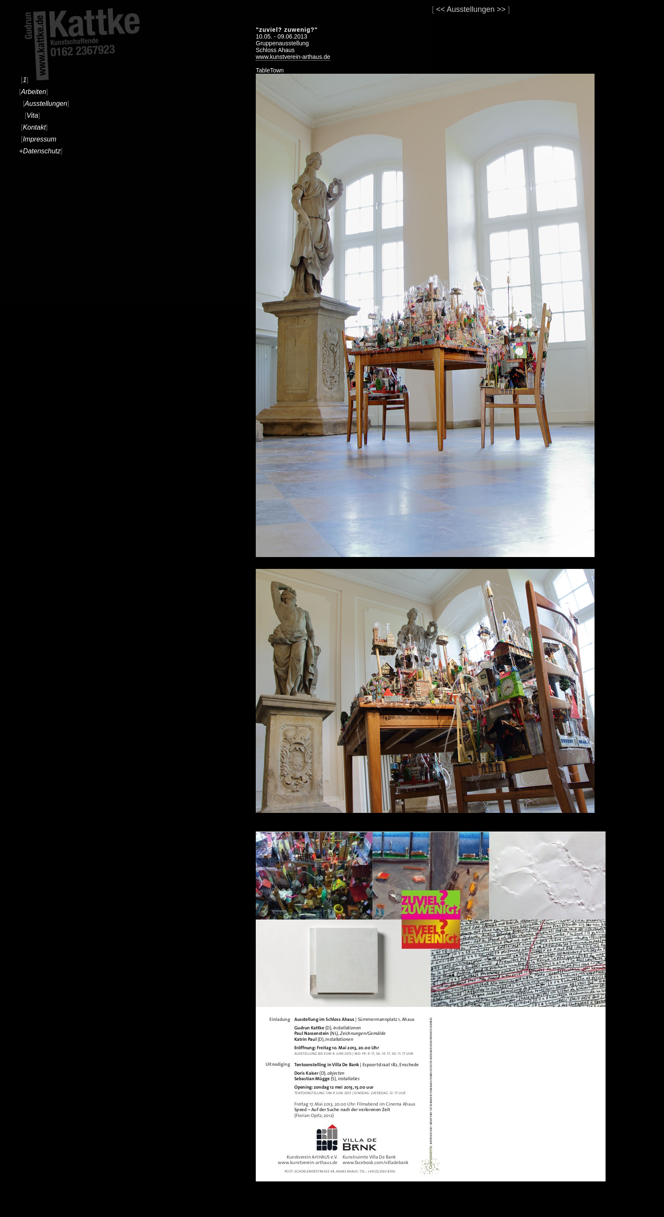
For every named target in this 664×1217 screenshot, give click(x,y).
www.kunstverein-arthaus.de (293, 56)
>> (501, 9)
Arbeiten (33, 91)
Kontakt (34, 127)
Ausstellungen (46, 103)
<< (440, 9)
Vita (32, 115)
